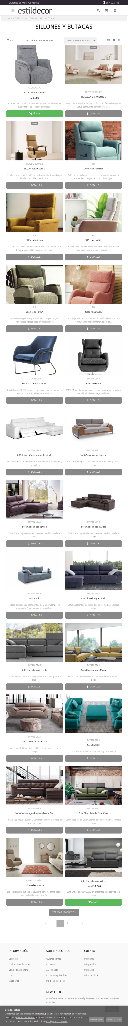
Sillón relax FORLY (35, 312)
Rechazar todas (114, 1019)
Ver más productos (64, 912)
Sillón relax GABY (93, 240)
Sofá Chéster (93, 745)
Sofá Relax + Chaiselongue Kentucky (34, 455)
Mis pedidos (90, 964)
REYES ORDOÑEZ (93, 92)
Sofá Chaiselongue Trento (34, 670)
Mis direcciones (91, 975)
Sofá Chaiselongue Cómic (93, 598)
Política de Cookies (25, 1018)
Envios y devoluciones (19, 964)
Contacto (33, 2)
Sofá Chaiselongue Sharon (93, 455)
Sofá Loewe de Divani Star (35, 742)
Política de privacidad (57, 975)
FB (93, 164)
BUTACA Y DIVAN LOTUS (93, 97)
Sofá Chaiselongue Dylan (34, 527)
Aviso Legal (52, 970)
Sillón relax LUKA (34, 240)
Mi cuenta (89, 959)
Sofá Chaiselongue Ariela (93, 527)
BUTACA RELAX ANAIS (35, 93)
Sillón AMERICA (93, 384)
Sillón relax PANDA (34, 885)
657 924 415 (111, 2)
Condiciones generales (19, 970)
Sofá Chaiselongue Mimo (93, 670)
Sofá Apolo (34, 598)
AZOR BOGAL (34, 88)
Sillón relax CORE (93, 312)
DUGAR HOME (35, 379)
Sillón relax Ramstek (93, 169)
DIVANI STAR (93, 379)
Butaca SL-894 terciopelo (34, 384)
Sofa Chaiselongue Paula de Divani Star (34, 813)
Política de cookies (55, 981)
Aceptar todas (96, 1019)
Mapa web (14, 981)
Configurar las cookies (57, 1021)
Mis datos (89, 970)
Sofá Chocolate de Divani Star (93, 813)
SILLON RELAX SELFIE (34, 169)
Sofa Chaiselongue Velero (93, 881)
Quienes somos (18, 2)
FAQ (11, 975)
